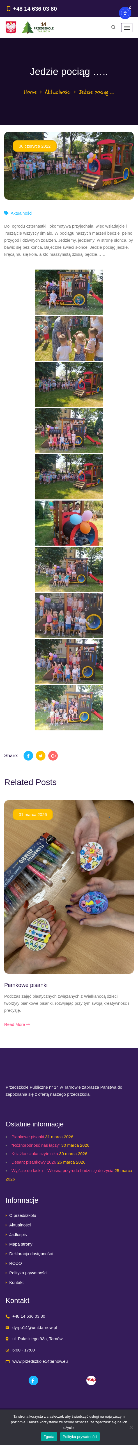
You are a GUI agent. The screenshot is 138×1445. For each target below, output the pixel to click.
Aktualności (58, 92)
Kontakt (16, 1282)
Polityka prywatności (28, 1272)
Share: (11, 755)
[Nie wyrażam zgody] (131, 1427)
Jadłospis (18, 1234)
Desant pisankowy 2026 (34, 1162)
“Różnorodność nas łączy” (36, 1145)
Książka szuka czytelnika (35, 1153)
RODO (15, 1263)
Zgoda (49, 1437)
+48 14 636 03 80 (35, 9)
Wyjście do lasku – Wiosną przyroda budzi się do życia (62, 1170)
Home (30, 92)
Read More (17, 1024)
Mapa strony (21, 1244)
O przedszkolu (22, 1215)
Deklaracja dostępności (31, 1253)
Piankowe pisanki (26, 985)
